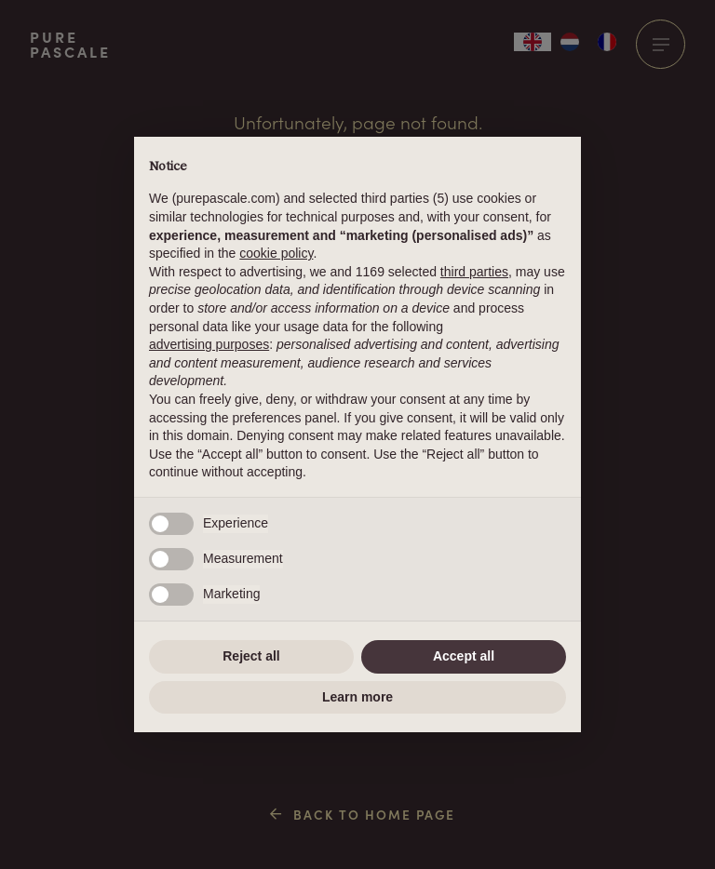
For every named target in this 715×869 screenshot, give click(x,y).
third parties (474, 271)
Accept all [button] (463, 655)
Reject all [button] (251, 655)
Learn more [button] (357, 696)
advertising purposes (209, 344)
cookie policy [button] (276, 253)
